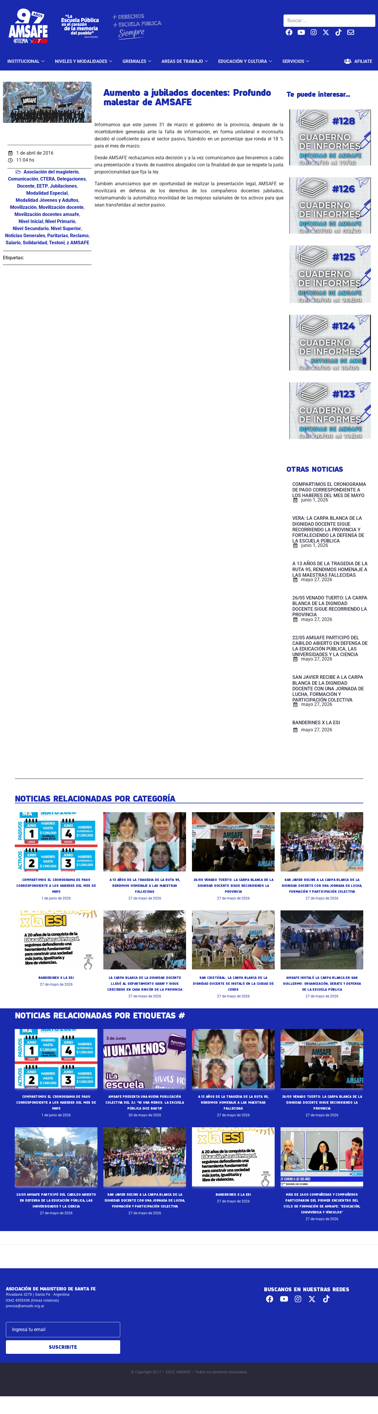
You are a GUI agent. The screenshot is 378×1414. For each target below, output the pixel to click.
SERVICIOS (296, 61)
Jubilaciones (63, 186)
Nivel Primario (60, 221)
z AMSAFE (78, 242)
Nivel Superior (66, 228)
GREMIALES (138, 61)
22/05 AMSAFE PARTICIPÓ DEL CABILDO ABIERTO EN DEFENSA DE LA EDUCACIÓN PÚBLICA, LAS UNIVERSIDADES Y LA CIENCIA (56, 1211)
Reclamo (79, 235)
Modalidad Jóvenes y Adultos (47, 200)
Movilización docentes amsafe (46, 214)
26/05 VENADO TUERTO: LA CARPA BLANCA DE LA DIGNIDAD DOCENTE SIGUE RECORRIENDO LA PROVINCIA (233, 885)
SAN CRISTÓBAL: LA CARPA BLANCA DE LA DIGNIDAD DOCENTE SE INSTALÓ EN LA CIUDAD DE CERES (233, 989)
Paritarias (57, 235)
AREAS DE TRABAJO (185, 61)
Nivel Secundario (31, 228)
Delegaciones (71, 179)
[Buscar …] (329, 20)
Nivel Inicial (31, 221)
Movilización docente (61, 207)
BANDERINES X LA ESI (56, 983)
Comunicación (23, 179)
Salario (13, 242)
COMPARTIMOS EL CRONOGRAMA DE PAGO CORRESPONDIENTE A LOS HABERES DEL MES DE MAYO (56, 885)
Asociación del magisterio (51, 172)
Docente (26, 186)
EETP (42, 186)
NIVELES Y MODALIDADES (84, 61)
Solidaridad (35, 242)
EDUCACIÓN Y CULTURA (245, 61)
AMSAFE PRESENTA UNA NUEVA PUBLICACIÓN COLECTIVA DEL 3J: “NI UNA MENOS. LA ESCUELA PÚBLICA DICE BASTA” (145, 1114)
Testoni (57, 242)
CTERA (47, 179)
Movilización (23, 207)
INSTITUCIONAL (26, 61)
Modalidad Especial (47, 193)
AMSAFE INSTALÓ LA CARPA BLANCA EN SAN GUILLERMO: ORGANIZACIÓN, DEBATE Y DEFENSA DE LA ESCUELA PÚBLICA (322, 989)
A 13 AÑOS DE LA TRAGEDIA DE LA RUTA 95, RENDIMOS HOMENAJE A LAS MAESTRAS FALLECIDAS (144, 885)
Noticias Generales (25, 235)
